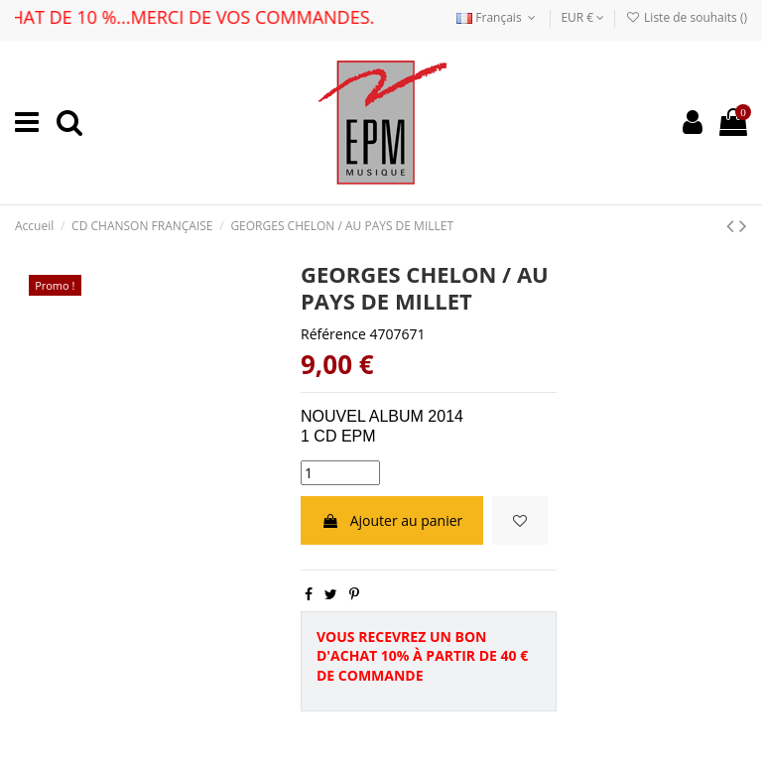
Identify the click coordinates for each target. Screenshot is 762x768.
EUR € (582, 17)
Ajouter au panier (391, 520)
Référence (333, 333)
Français (498, 17)
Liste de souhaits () (686, 17)
